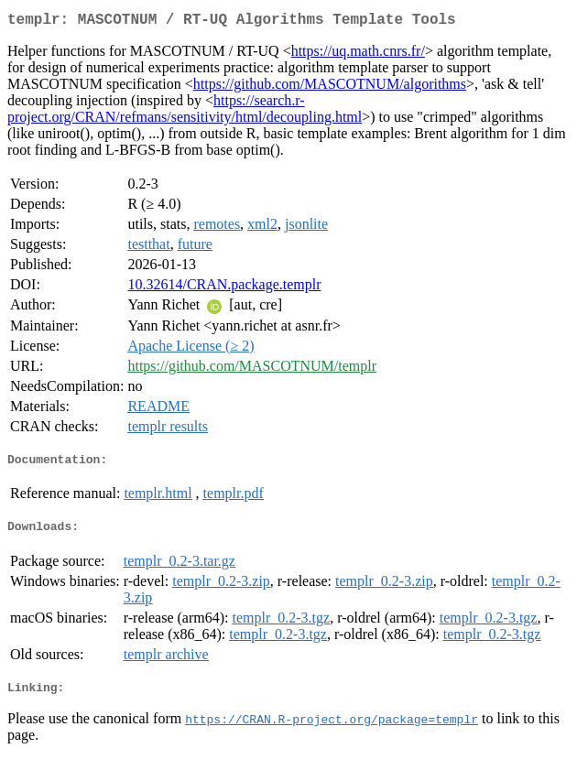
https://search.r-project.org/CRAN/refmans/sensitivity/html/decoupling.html (184, 112)
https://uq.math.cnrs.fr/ (358, 54)
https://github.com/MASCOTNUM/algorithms (329, 87)
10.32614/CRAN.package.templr (224, 288)
